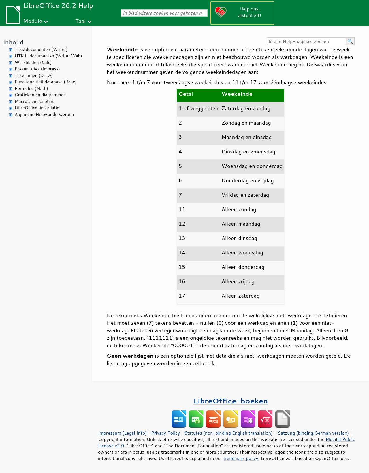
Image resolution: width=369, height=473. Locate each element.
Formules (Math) (31, 88)
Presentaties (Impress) (37, 69)
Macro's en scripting (35, 101)
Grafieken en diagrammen (40, 95)
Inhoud (13, 41)
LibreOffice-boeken (230, 401)
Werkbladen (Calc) (33, 62)
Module (32, 21)
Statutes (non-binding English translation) (228, 433)
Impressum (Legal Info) (122, 433)
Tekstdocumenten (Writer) (41, 49)
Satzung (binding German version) (313, 433)
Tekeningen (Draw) (34, 75)
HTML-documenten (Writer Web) (48, 56)
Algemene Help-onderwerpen (44, 114)
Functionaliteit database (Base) (46, 82)
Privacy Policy (165, 433)
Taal (80, 21)
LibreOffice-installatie (37, 108)
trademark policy (240, 458)
